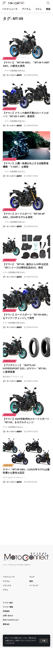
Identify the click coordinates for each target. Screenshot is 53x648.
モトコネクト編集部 (14, 75)
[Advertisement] (26, 511)
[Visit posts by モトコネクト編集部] (4, 75)
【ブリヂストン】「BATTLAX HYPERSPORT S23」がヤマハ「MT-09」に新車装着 (25, 368)
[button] (43, 640)
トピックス (8, 465)
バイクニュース (9, 58)
